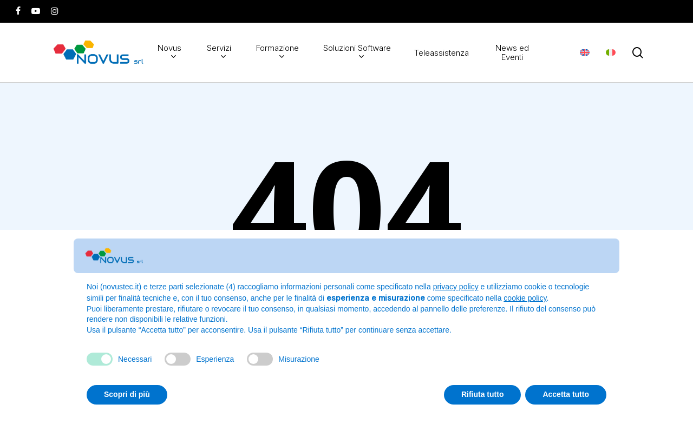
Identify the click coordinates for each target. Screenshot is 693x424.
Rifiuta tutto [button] (482, 394)
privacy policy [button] (456, 286)
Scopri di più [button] (127, 394)
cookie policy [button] (525, 298)
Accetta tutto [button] (565, 394)
